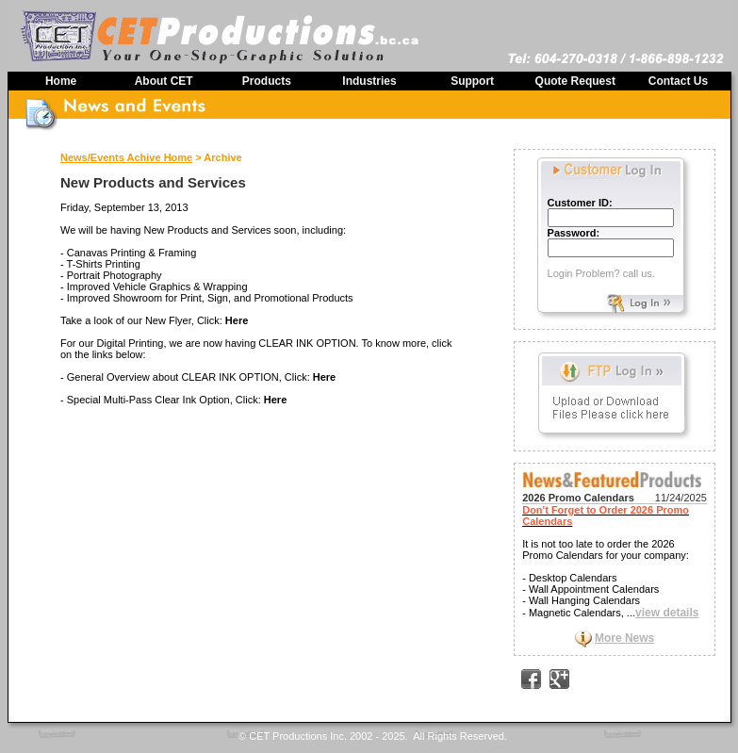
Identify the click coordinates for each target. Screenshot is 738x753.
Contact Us (678, 81)
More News (624, 638)
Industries (369, 81)
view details (666, 612)
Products (266, 81)
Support (472, 81)
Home (60, 81)
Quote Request (575, 81)
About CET (164, 81)
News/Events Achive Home (126, 157)
